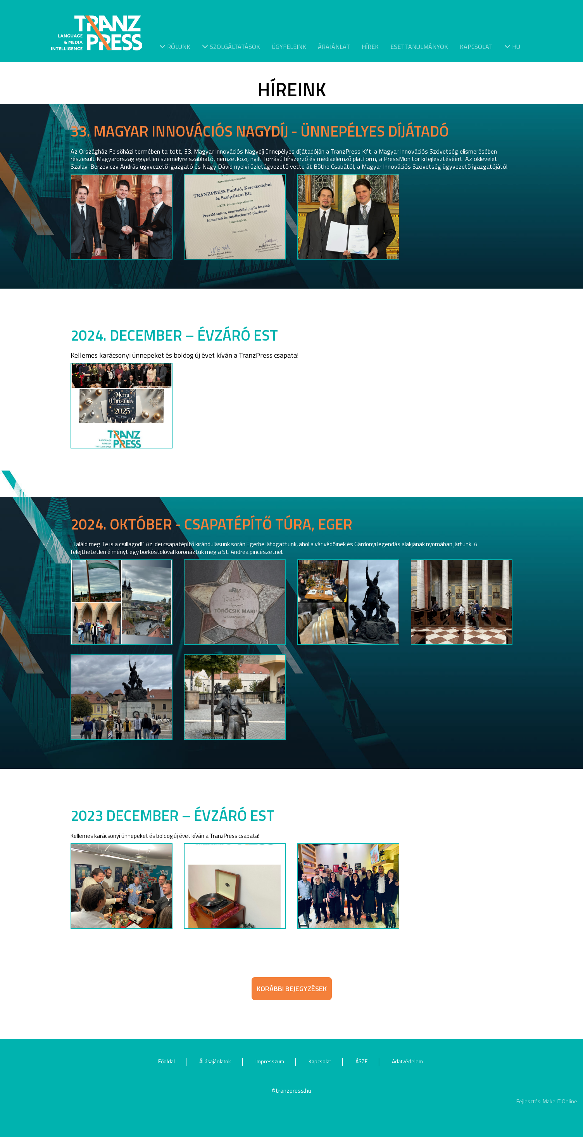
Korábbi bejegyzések (292, 988)
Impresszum (269, 1061)
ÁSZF (361, 1061)
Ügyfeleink (289, 46)
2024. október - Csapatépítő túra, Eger (211, 524)
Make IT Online (560, 1101)
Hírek (370, 46)
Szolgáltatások (231, 46)
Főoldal (166, 1061)
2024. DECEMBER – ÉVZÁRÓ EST (174, 335)
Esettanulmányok (419, 46)
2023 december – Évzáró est (172, 815)
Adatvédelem (407, 1061)
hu (512, 46)
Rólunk (174, 46)
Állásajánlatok (215, 1061)
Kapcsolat (476, 46)
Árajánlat (334, 46)
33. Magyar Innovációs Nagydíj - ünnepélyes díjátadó (260, 131)
